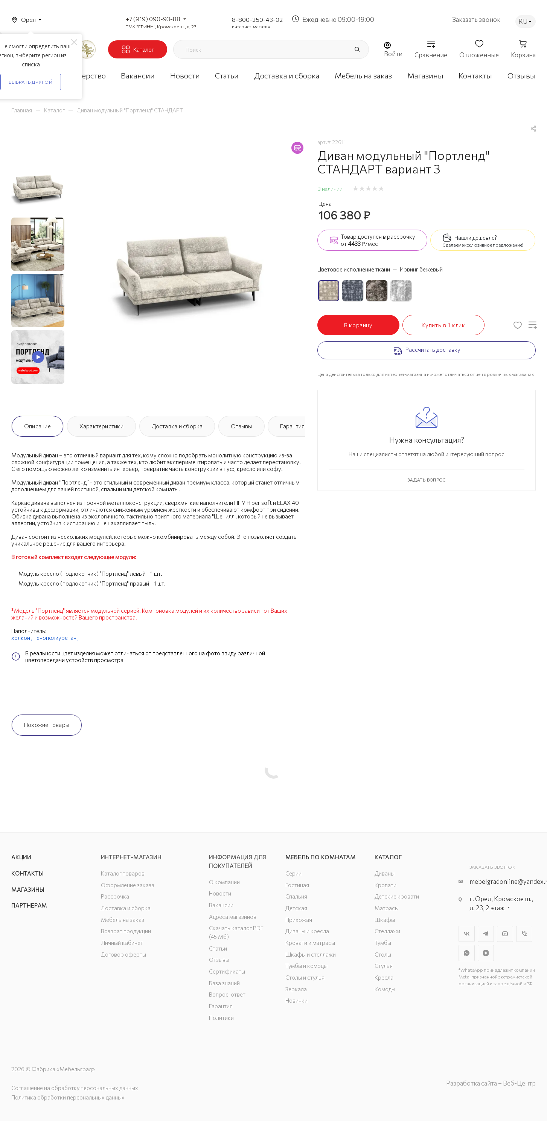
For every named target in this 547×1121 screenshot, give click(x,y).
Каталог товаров (123, 873)
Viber (524, 934)
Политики (221, 1017)
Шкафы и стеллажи (310, 954)
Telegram (486, 934)
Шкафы (385, 919)
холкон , (22, 637)
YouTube (505, 934)
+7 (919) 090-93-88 (153, 18)
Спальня (296, 896)
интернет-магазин (251, 26)
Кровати (385, 885)
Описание (37, 426)
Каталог (388, 857)
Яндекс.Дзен (486, 953)
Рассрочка (115, 896)
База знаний (224, 983)
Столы (383, 954)
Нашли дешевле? (475, 237)
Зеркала (296, 989)
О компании (224, 882)
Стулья (384, 965)
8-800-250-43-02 (257, 19)
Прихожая (298, 919)
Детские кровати (397, 896)
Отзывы (241, 426)
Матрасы (387, 908)
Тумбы (383, 942)
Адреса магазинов (232, 916)
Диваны (385, 873)
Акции (21, 857)
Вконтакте (467, 934)
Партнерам (29, 905)
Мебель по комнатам (320, 857)
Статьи (218, 948)
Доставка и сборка (177, 426)
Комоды (385, 989)
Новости (220, 893)
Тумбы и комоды (306, 965)
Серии (293, 873)
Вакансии (221, 905)
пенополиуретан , (57, 637)
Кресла (384, 977)
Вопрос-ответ (227, 994)
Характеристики (101, 426)
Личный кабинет (122, 942)
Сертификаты (227, 971)
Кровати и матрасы (310, 942)
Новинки (296, 1000)
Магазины (27, 889)
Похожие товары (46, 724)
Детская (296, 908)
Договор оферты (123, 954)
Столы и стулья (305, 977)
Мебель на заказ (122, 919)
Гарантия (292, 426)
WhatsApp (467, 953)
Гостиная (297, 885)
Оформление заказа (127, 885)
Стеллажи (387, 931)
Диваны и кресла (307, 931)
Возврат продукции (126, 931)
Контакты (27, 873)
